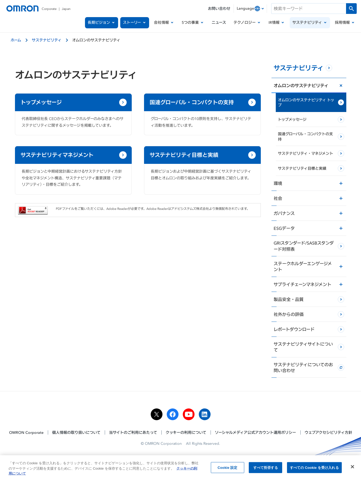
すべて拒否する (265, 469)
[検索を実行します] (351, 8)
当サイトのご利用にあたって (133, 432)
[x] (156, 414)
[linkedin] (205, 414)
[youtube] (189, 414)
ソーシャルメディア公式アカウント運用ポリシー (255, 432)
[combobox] (250, 8)
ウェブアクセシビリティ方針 (328, 432)
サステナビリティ (46, 40)
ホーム (16, 40)
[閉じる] (352, 468)
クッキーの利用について (186, 432)
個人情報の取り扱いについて (76, 432)
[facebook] (172, 414)
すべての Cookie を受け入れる (314, 469)
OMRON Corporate (26, 432)
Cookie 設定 (227, 469)
